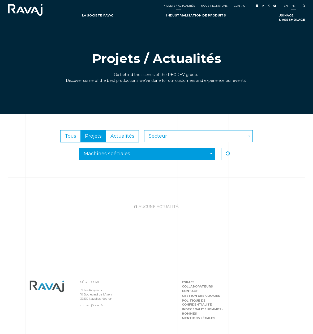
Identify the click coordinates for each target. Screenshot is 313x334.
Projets (93, 136)
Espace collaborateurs (197, 284)
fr (293, 5)
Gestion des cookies (201, 296)
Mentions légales (198, 318)
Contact (190, 291)
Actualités (122, 136)
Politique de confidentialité (197, 303)
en (286, 5)
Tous (70, 136)
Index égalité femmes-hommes (202, 311)
